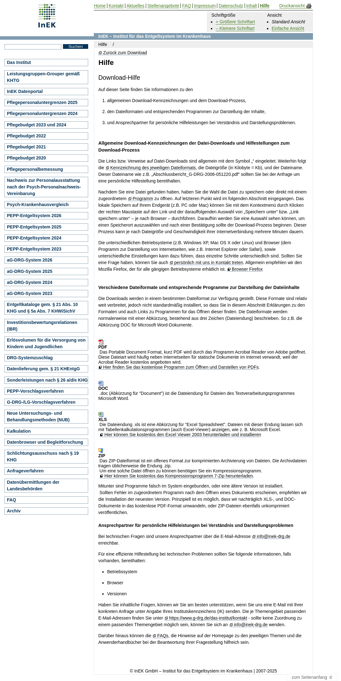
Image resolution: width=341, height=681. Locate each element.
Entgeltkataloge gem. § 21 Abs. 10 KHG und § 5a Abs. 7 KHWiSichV (42, 308)
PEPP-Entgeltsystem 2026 (34, 215)
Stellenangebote (163, 5)
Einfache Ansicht (288, 28)
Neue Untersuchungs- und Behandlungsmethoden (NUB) (38, 416)
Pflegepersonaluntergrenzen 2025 (42, 102)
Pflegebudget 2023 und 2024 (36, 124)
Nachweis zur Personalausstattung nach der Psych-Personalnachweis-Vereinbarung (44, 187)
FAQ (11, 499)
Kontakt (116, 5)
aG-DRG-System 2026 (29, 260)
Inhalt (251, 5)
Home (99, 5)
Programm (143, 198)
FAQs (162, 635)
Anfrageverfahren (25, 470)
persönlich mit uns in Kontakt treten (208, 262)
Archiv (14, 510)
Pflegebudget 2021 (26, 146)
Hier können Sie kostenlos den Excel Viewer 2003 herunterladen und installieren (182, 434)
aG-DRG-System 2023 (29, 293)
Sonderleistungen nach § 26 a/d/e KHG (47, 380)
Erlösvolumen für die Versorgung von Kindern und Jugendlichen (46, 343)
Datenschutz (231, 5)
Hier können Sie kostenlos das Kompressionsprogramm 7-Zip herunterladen (178, 476)
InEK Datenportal (25, 91)
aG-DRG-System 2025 (29, 271)
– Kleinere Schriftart (235, 28)
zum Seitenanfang (312, 677)
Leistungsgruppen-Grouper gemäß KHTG (43, 77)
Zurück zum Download (125, 52)
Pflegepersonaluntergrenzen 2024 (42, 113)
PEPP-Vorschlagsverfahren (35, 391)
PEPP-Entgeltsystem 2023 (34, 248)
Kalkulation (19, 431)
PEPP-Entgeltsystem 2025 (34, 226)
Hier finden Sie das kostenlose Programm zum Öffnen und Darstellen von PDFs (181, 367)
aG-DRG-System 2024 (29, 282)
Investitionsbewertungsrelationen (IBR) (42, 326)
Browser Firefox (247, 269)
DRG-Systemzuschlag (30, 357)
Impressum (205, 5)
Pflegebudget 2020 (26, 157)
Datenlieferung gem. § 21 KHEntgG (43, 368)
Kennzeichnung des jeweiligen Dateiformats (153, 167)
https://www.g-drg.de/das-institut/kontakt (208, 618)
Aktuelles (136, 5)
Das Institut (19, 62)
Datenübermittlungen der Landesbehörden (33, 485)
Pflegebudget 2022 (26, 135)
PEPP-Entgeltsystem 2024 (34, 237)
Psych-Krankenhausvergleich (38, 204)
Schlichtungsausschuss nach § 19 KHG (43, 456)
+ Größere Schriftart (235, 21)
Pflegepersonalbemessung (35, 169)
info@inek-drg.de (274, 536)
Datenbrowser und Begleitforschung (45, 442)
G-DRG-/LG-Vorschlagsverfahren (41, 402)
